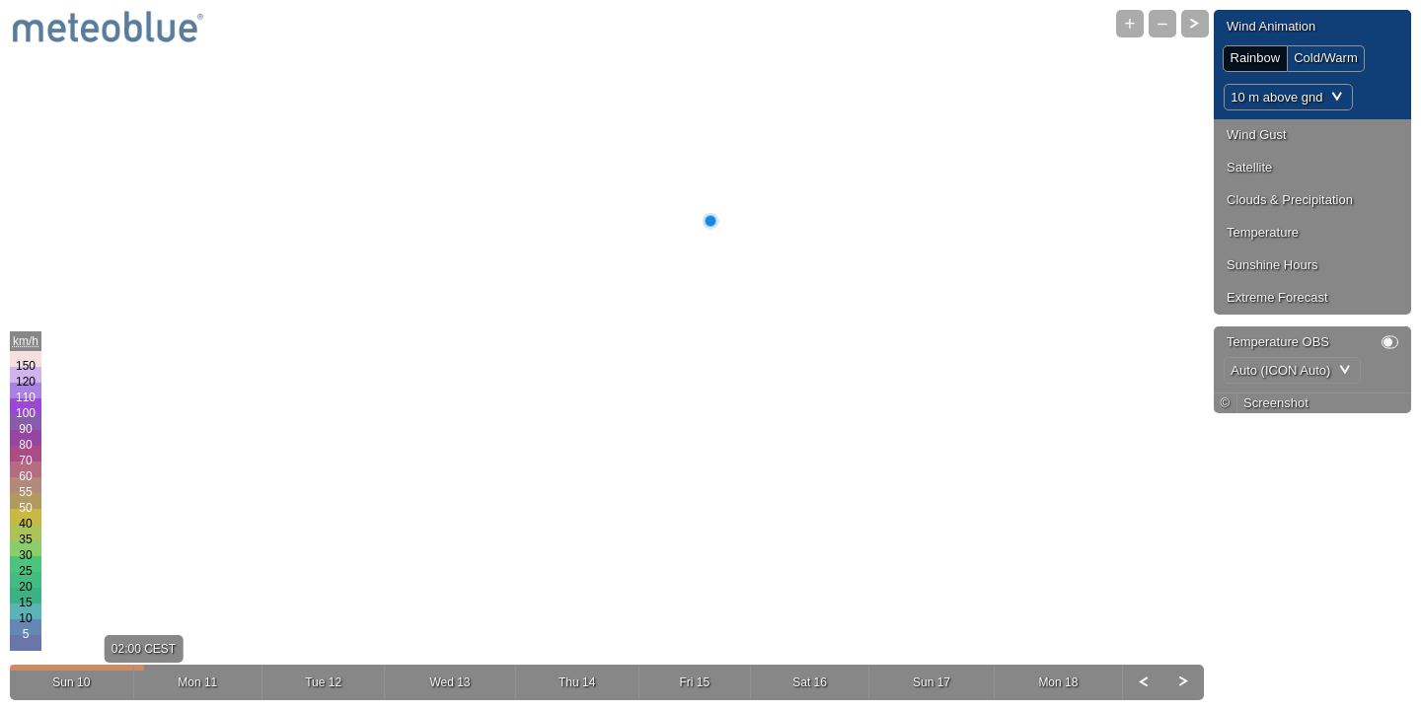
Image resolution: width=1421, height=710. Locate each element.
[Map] (710, 355)
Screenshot (1276, 402)
